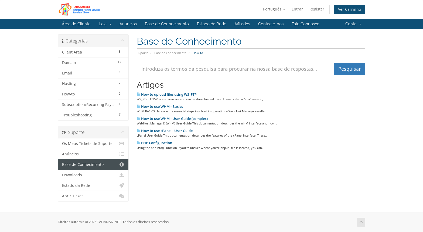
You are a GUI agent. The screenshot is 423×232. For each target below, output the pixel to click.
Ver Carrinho (349, 9)
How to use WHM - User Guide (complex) (172, 118)
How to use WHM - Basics (160, 106)
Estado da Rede (211, 24)
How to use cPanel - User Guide (165, 130)
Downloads (93, 175)
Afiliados (242, 24)
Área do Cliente (76, 24)
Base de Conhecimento (167, 24)
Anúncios (128, 24)
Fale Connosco (305, 24)
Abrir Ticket (93, 196)
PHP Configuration (154, 142)
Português (274, 9)
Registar (316, 9)
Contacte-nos (271, 24)
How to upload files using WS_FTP (167, 94)
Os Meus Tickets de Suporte (93, 143)
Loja (105, 24)
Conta (353, 24)
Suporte (142, 53)
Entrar (297, 9)
